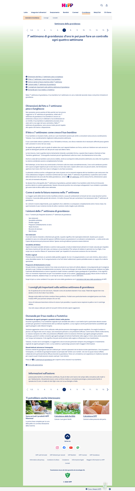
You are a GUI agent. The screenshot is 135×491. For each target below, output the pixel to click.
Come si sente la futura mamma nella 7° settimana (45, 82)
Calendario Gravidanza (32, 18)
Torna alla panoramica (35, 365)
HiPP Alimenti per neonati (57, 455)
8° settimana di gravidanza (43, 360)
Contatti (55, 18)
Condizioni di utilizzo (53, 460)
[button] (102, 5)
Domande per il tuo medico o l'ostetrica (41, 90)
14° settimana (74, 177)
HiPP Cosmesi (83, 455)
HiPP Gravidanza (94, 455)
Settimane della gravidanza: (67, 23)
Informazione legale (78, 460)
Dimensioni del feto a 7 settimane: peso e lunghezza (45, 77)
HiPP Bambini (72, 455)
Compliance (65, 460)
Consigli (46, 18)
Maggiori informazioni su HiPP (96, 460)
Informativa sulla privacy (37, 460)
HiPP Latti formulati (41, 455)
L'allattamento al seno (83, 274)
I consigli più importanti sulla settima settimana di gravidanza (48, 87)
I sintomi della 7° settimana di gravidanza (42, 84)
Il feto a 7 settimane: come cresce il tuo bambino (44, 79)
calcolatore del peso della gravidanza (88, 279)
